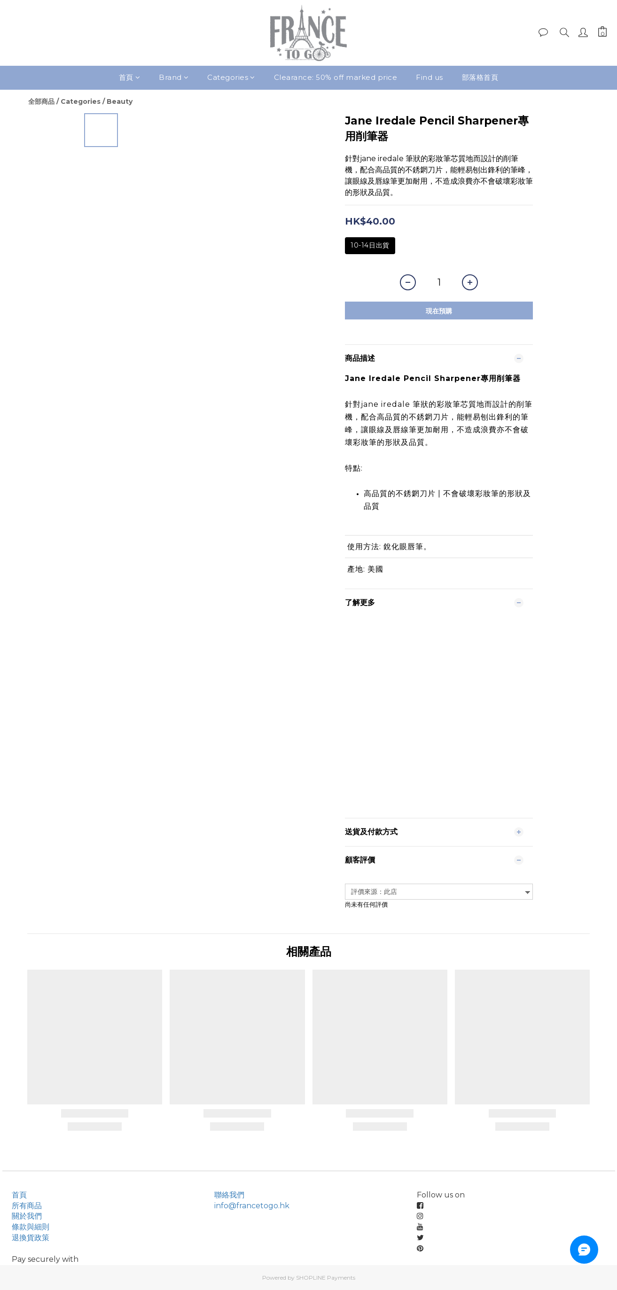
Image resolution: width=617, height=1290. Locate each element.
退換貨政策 (30, 1237)
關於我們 (27, 1216)
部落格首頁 (480, 77)
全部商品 (41, 101)
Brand (173, 77)
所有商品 (27, 1205)
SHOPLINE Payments (325, 1277)
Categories (231, 77)
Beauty (120, 101)
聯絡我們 (229, 1194)
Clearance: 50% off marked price (336, 77)
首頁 (130, 77)
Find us (429, 77)
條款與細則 (30, 1226)
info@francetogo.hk (251, 1205)
